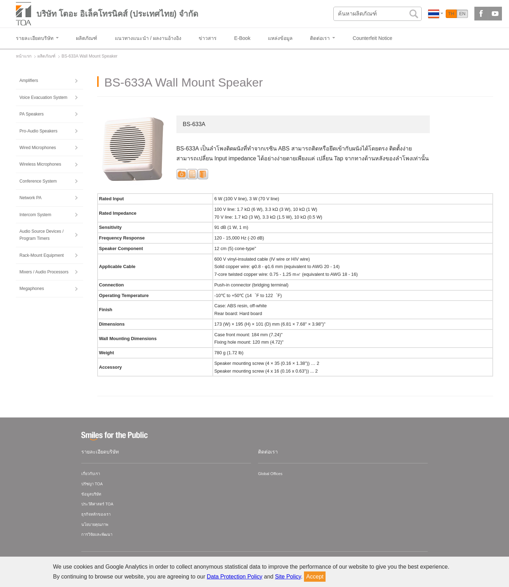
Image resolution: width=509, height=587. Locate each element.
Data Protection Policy (234, 577)
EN (462, 13)
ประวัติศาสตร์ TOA (97, 504)
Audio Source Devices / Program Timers (41, 235)
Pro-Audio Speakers (38, 131)
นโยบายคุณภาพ (94, 524)
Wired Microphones (37, 147)
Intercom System (35, 214)
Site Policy (288, 577)
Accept (314, 577)
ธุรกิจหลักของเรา (96, 514)
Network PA (30, 197)
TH (451, 13)
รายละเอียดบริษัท (100, 452)
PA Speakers (31, 114)
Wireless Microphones (40, 164)
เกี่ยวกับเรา (90, 474)
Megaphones (31, 288)
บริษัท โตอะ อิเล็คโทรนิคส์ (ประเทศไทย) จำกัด (117, 13)
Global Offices (270, 474)
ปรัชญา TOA (92, 484)
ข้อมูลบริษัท (91, 494)
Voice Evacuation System (43, 97)
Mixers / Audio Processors (44, 271)
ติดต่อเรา (268, 452)
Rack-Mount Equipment (41, 255)
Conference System (38, 181)
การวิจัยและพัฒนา (96, 534)
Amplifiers (28, 80)
